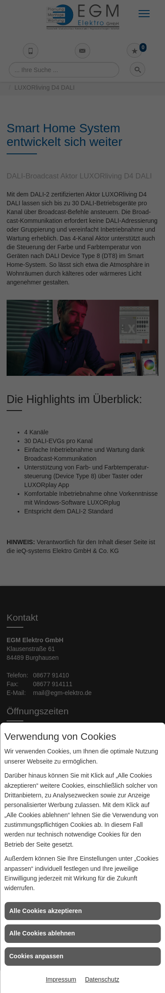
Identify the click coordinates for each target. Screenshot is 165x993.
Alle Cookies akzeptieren (45, 910)
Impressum (61, 979)
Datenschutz (102, 979)
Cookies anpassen (36, 956)
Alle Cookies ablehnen (42, 933)
